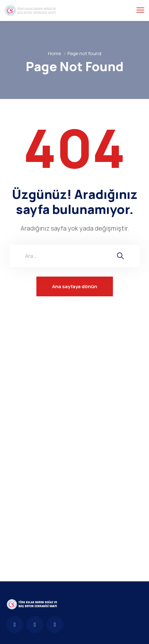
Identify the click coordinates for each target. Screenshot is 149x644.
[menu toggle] (140, 10)
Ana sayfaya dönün (74, 286)
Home (54, 53)
